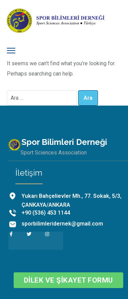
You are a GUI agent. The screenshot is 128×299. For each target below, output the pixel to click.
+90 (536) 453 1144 (46, 212)
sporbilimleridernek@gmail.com (62, 223)
